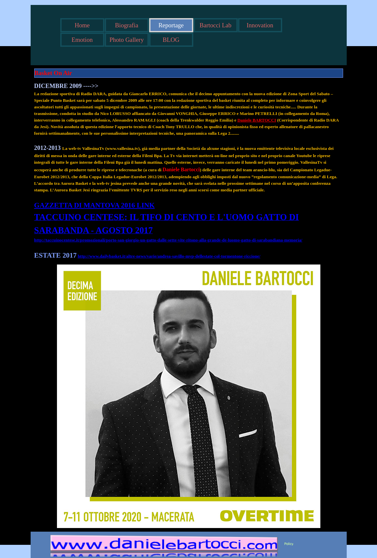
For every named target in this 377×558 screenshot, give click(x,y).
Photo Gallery (126, 39)
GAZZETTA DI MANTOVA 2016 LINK (94, 205)
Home (82, 25)
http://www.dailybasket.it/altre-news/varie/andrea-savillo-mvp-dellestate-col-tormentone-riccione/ (169, 256)
